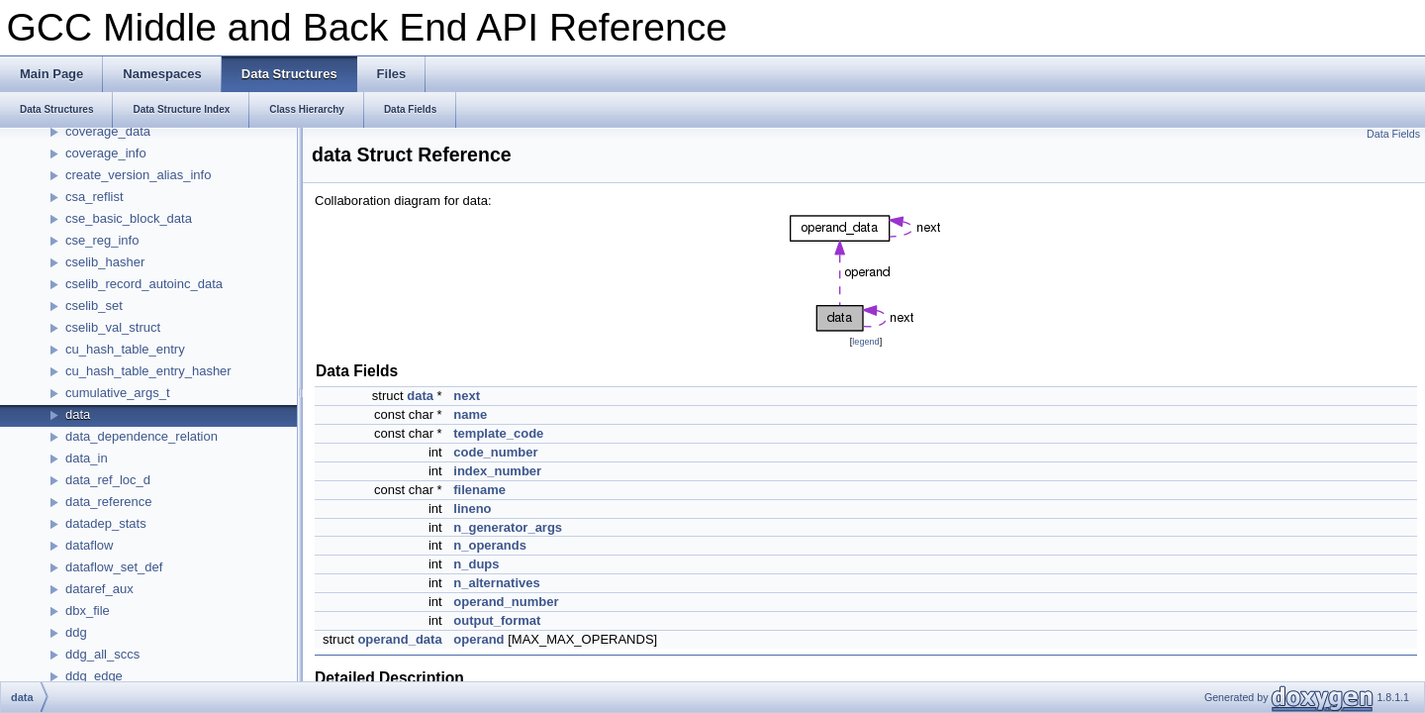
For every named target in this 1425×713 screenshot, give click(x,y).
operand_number (505, 601)
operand (478, 639)
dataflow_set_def (113, 567)
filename (479, 489)
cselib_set (94, 305)
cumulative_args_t (117, 392)
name (470, 414)
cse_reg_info (102, 240)
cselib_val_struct (112, 327)
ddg (76, 632)
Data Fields (1393, 134)
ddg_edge (94, 675)
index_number (497, 470)
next (466, 395)
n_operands (489, 545)
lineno (472, 508)
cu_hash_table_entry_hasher (148, 370)
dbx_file (87, 610)
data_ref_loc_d (107, 479)
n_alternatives (496, 582)
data (77, 414)
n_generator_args (507, 527)
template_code (498, 433)
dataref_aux (99, 588)
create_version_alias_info (138, 174)
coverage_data (107, 131)
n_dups (476, 564)
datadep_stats (105, 523)
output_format (496, 620)
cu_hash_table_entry (125, 349)
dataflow (89, 545)
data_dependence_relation (141, 436)
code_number (495, 452)
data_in (86, 458)
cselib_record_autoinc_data (144, 283)
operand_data (399, 639)
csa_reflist (94, 196)
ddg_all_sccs (102, 654)
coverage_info (105, 153)
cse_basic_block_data (128, 218)
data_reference (108, 501)
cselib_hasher (104, 262)
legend (865, 342)
